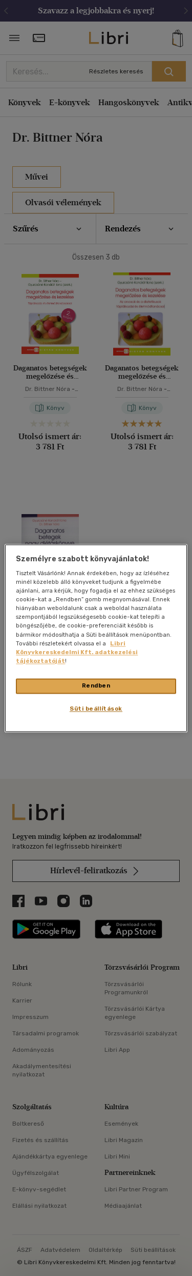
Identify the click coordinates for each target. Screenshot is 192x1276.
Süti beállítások (96, 708)
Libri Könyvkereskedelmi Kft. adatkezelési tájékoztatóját (77, 652)
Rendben (96, 685)
